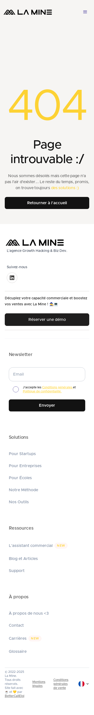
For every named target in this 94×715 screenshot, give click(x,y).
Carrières (18, 638)
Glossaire (18, 652)
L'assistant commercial (31, 546)
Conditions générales (57, 387)
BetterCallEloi (14, 695)
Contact (16, 625)
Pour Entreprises (25, 466)
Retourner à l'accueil (47, 203)
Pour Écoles (20, 478)
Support (17, 571)
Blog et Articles (23, 559)
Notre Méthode (23, 490)
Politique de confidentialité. (42, 391)
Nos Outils (19, 502)
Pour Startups (22, 454)
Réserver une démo (47, 320)
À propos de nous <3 (29, 613)
